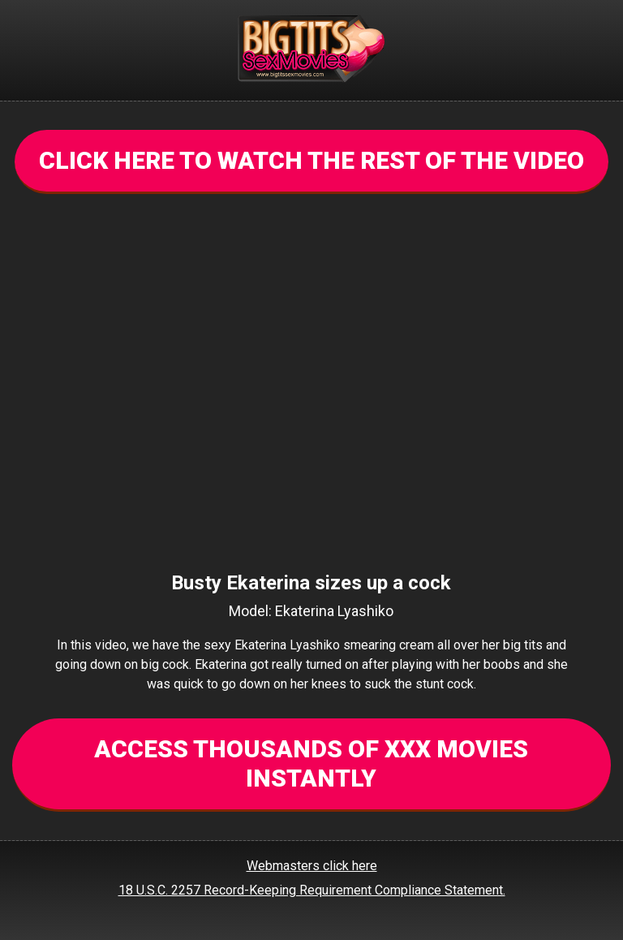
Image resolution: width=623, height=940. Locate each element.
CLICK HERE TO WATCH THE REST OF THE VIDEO (311, 160)
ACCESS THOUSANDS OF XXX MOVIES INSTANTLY (311, 763)
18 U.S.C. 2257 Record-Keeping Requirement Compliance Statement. (311, 890)
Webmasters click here (312, 865)
